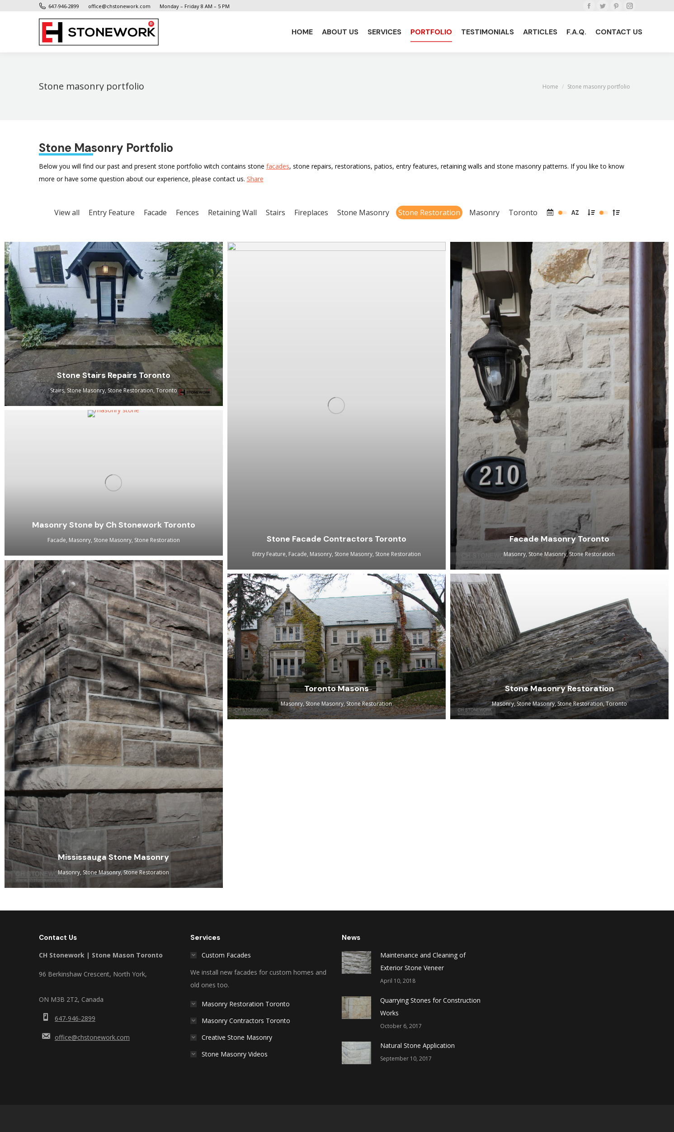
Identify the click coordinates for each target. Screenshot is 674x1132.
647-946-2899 (75, 1018)
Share (255, 179)
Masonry (484, 212)
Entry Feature (112, 212)
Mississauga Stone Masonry (113, 857)
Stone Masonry (363, 212)
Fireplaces (311, 212)
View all (67, 212)
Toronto (523, 212)
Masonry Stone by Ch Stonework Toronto (113, 524)
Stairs (275, 212)
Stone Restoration (429, 212)
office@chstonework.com (92, 1037)
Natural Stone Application (417, 1045)
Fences (187, 212)
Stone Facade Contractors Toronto (336, 538)
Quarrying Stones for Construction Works (430, 1006)
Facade (155, 212)
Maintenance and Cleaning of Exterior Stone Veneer (423, 961)
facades (277, 166)
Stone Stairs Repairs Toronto (113, 375)
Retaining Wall (232, 212)
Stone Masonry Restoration (559, 688)
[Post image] (356, 962)
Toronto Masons (336, 688)
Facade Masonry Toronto (559, 538)
